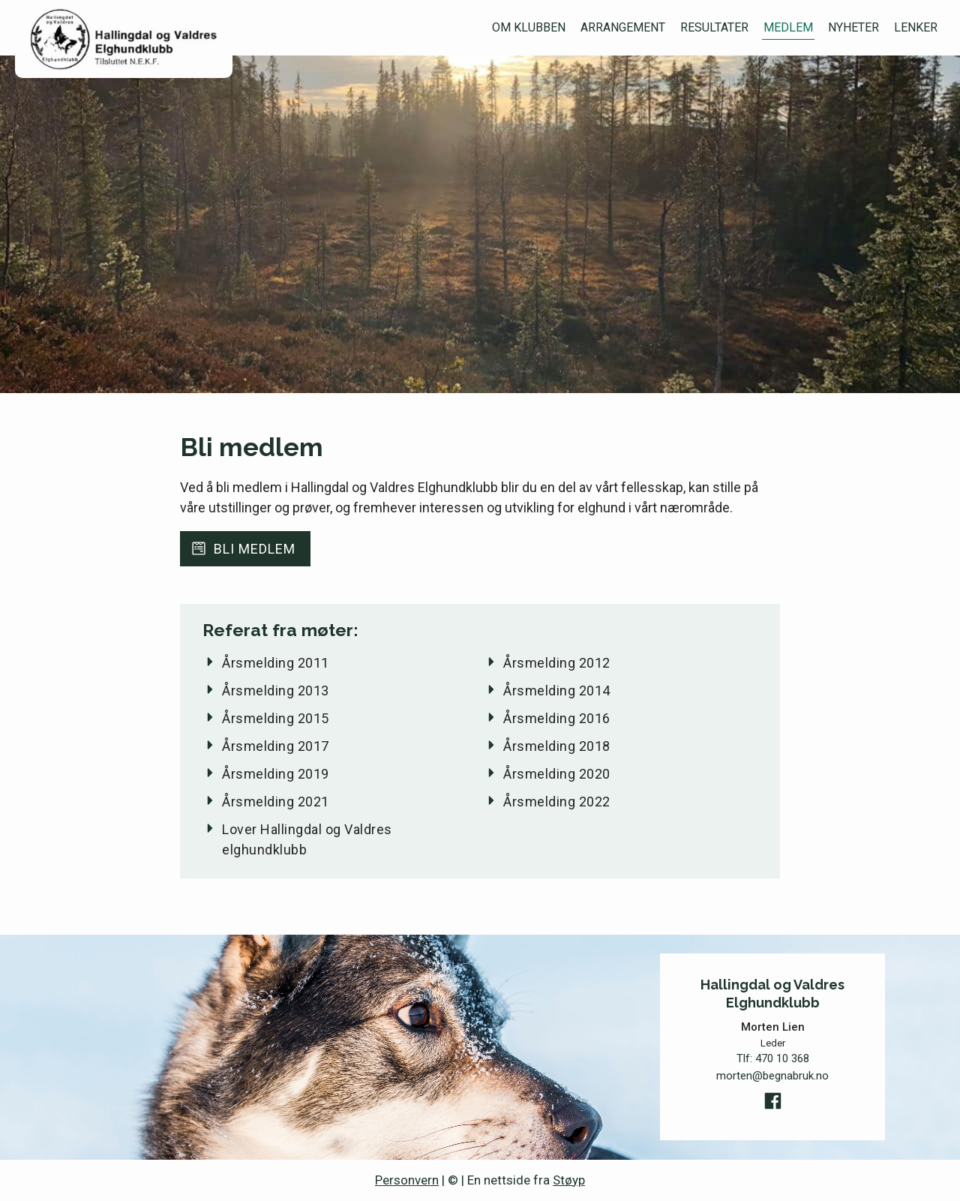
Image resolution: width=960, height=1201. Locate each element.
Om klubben (529, 27)
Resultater (714, 27)
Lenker (916, 27)
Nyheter (853, 27)
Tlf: (772, 1058)
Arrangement (622, 27)
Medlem (788, 27)
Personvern (407, 1179)
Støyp (569, 1179)
